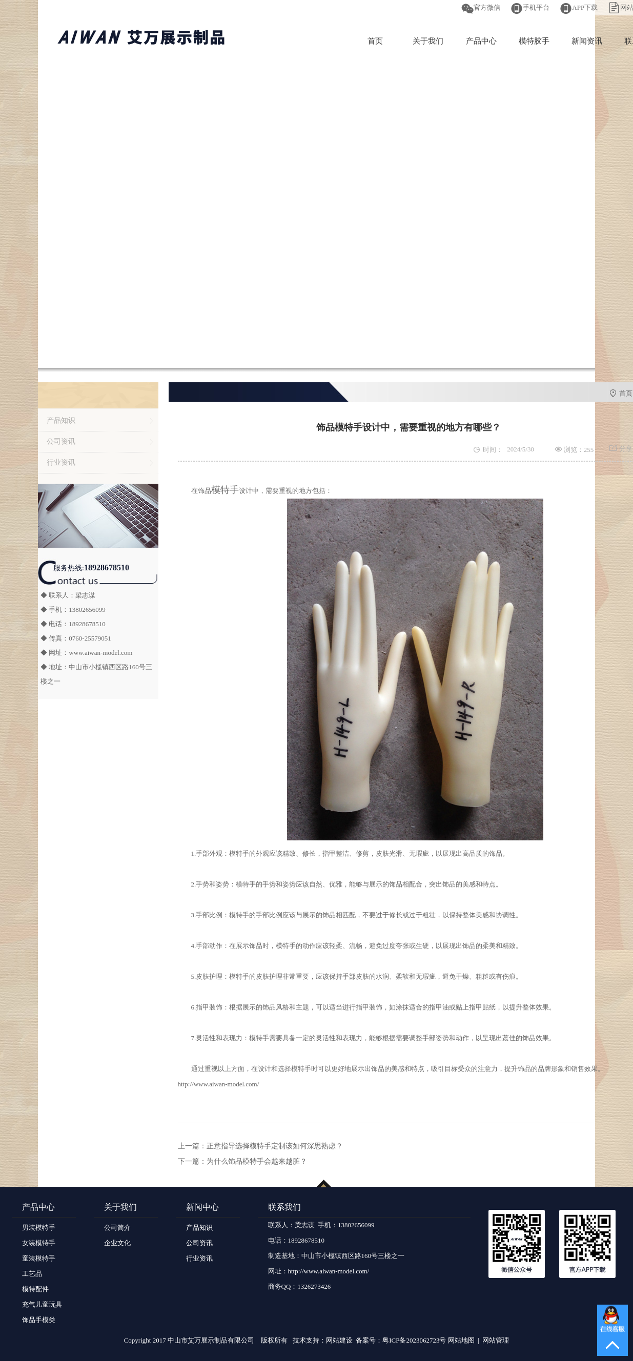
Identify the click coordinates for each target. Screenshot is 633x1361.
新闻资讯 (586, 41)
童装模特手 (38, 1258)
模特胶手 (534, 41)
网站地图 (461, 1340)
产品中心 (481, 41)
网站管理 (495, 1340)
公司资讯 (61, 441)
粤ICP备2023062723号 (414, 1340)
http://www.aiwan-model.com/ (218, 1084)
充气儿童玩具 (42, 1304)
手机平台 (536, 7)
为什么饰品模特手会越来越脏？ (257, 1161)
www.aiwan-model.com (100, 652)
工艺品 (32, 1273)
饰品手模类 (38, 1320)
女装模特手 (38, 1243)
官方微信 (487, 7)
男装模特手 (38, 1227)
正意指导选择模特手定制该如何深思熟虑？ (275, 1146)
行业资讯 (61, 462)
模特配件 (35, 1289)
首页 (375, 41)
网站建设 (339, 1340)
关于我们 (428, 41)
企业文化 (117, 1243)
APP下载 (585, 7)
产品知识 (61, 420)
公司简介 (117, 1227)
